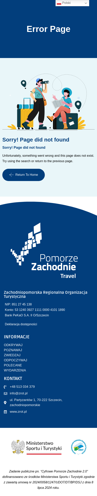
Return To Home (23, 174)
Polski (64, 3)
